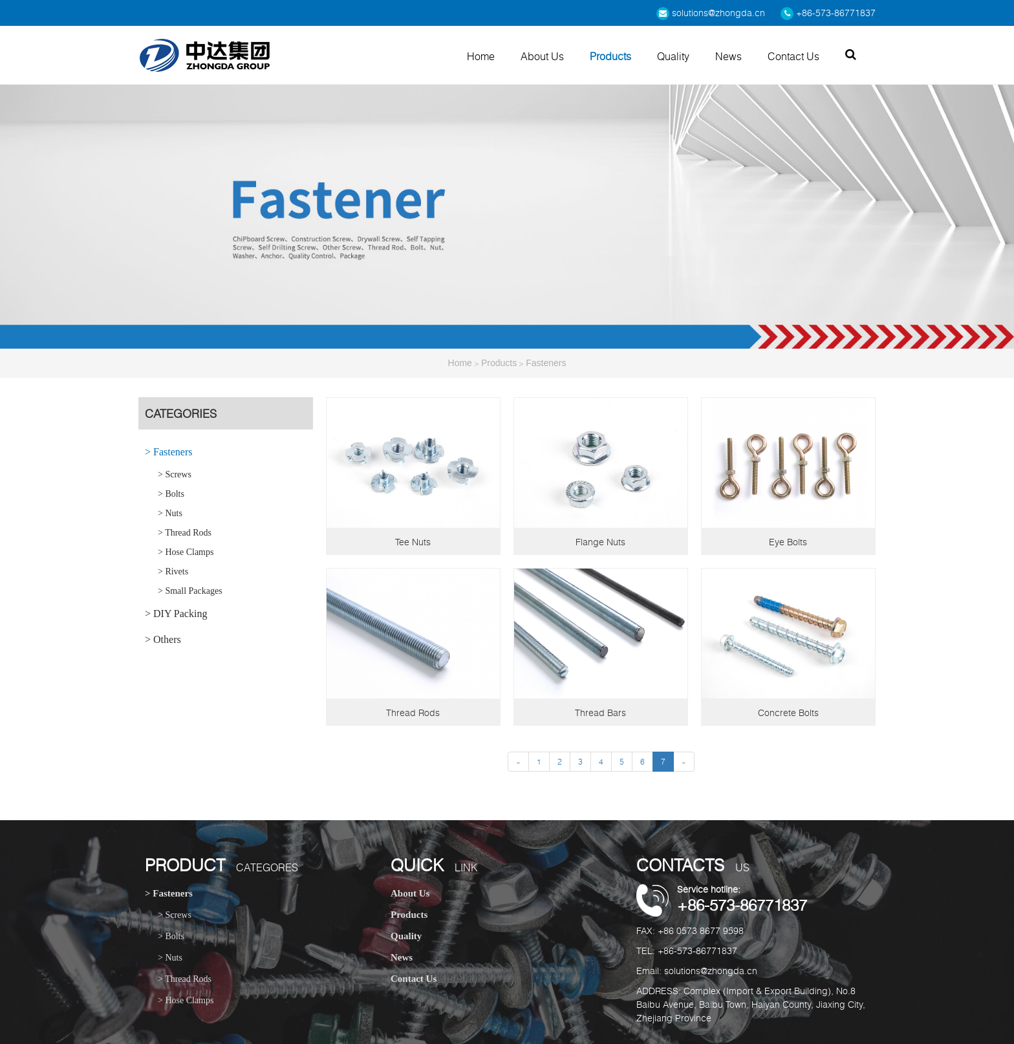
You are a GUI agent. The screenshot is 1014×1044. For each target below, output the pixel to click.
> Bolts (171, 494)
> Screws (174, 474)
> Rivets (173, 571)
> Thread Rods (184, 533)
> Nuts (170, 513)
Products (610, 56)
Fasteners (546, 363)
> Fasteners (168, 451)
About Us (542, 56)
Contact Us (793, 56)
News (728, 56)
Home (481, 56)
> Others (163, 639)
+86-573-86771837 (828, 12)
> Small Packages (190, 591)
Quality (673, 56)
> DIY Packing (176, 613)
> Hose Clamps (185, 552)
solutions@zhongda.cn (710, 12)
